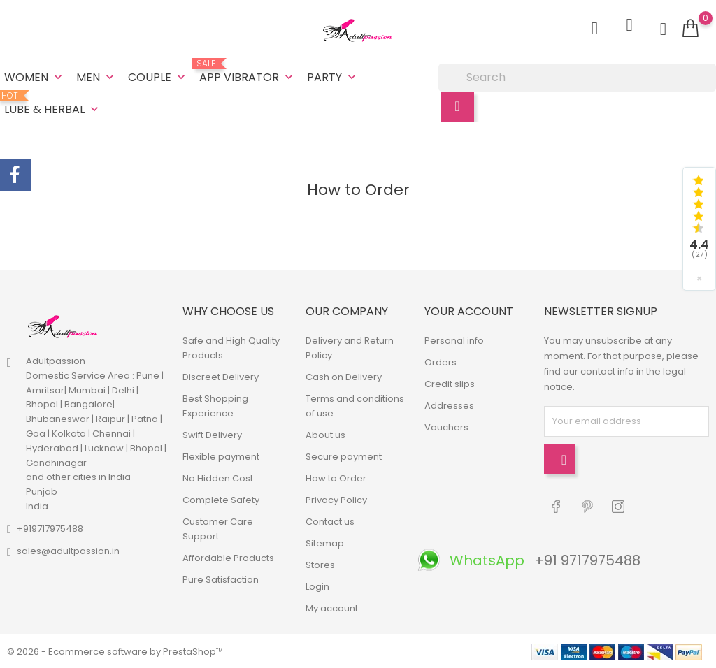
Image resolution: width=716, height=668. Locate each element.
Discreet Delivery (220, 375)
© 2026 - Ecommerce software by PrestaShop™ (115, 650)
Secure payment (344, 455)
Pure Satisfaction (220, 578)
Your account (468, 310)
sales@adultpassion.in (68, 549)
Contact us (330, 520)
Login (317, 585)
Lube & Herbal (52, 103)
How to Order (336, 477)
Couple (158, 76)
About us (325, 433)
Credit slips (449, 382)
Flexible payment (220, 455)
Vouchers (446, 426)
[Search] (577, 77)
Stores (320, 563)
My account (332, 606)
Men (96, 76)
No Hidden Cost (217, 477)
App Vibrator (247, 71)
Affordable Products (228, 556)
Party (333, 76)
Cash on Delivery (344, 375)
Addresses (449, 404)
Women (34, 76)
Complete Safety (220, 498)
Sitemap (325, 542)
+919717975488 (50, 527)
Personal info (454, 339)
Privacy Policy (336, 498)
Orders (440, 361)
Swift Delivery (212, 433)
